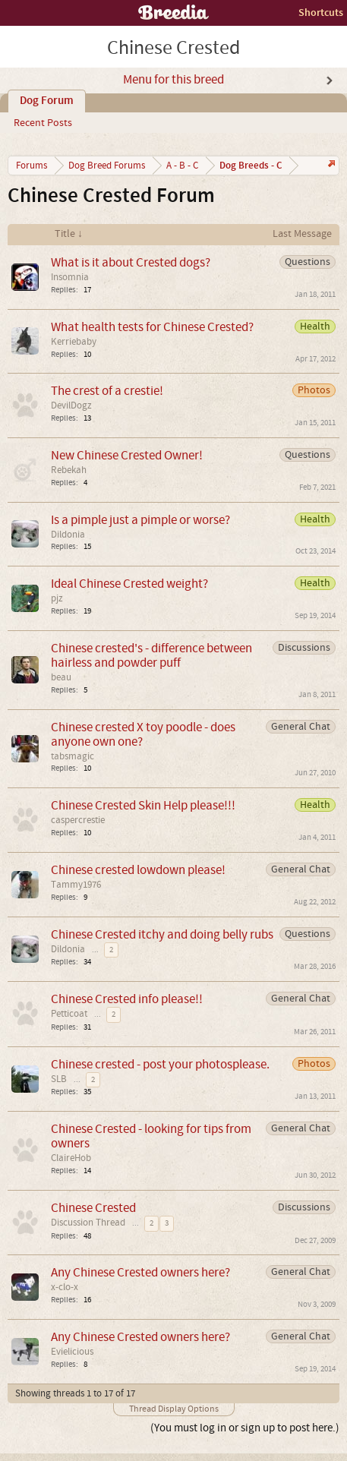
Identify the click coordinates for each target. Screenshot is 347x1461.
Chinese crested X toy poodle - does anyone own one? (143, 734)
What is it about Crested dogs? (130, 262)
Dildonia (68, 535)
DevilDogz (71, 405)
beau (61, 677)
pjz (57, 598)
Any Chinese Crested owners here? (140, 1272)
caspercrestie (78, 820)
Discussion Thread (88, 1222)
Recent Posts (43, 123)
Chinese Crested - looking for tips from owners (151, 1136)
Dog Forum (47, 101)
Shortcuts (320, 12)
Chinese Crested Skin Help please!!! (143, 805)
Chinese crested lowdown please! (138, 870)
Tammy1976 (76, 885)
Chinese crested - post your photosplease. (160, 1064)
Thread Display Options (174, 1409)
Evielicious (72, 1352)
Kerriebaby (73, 342)
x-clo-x (64, 1287)
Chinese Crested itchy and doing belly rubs (162, 934)
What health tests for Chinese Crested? (152, 327)
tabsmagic (72, 756)
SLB (59, 1079)
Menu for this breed (173, 79)
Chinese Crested (93, 1207)
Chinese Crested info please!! (127, 999)
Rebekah (69, 470)
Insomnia (70, 277)
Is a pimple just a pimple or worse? (140, 520)
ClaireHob (71, 1158)
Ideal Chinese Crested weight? (129, 583)
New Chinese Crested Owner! (127, 455)
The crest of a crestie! (107, 390)
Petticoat (69, 1014)
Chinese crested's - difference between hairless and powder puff (151, 655)
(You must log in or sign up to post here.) (244, 1428)
